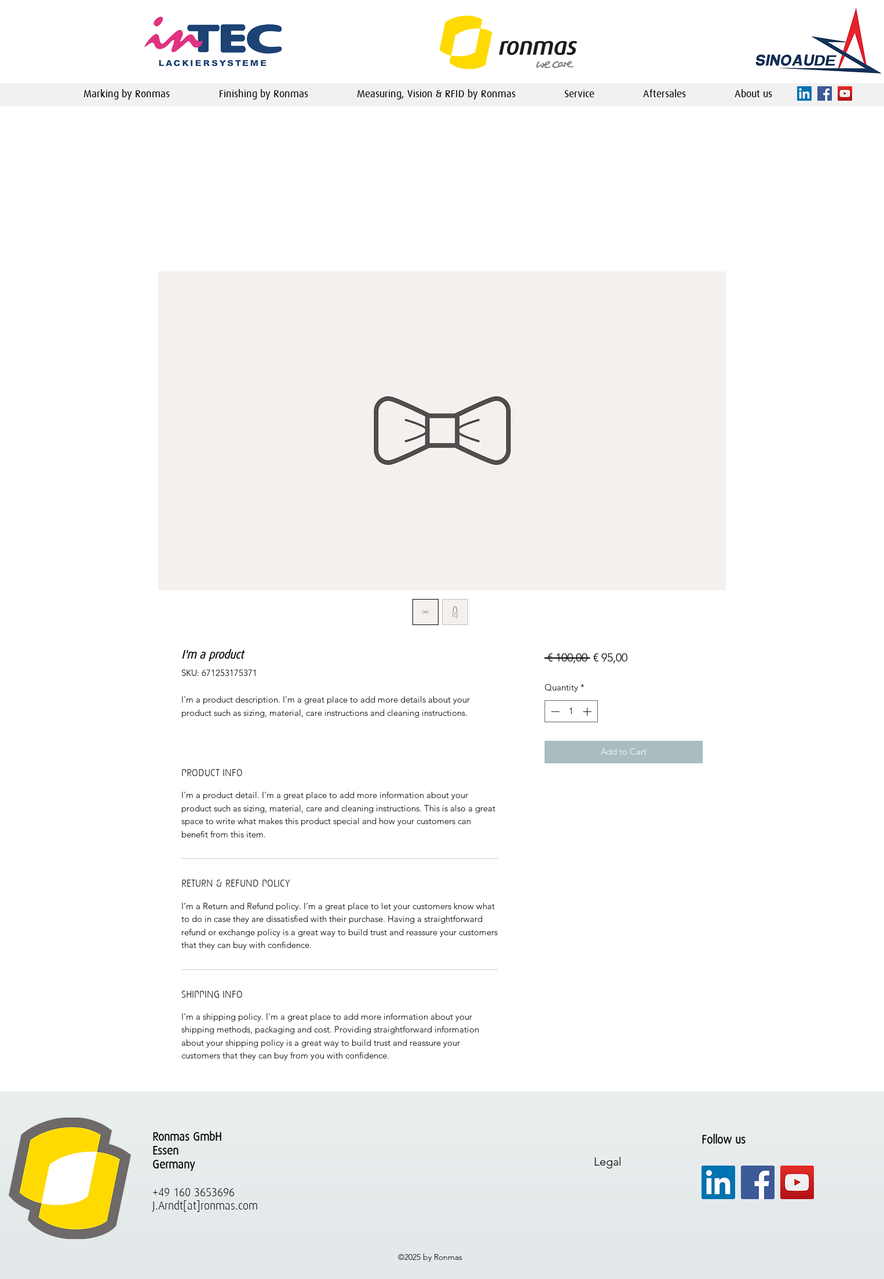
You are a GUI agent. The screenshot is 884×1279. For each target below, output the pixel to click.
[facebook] (824, 93)
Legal (608, 1161)
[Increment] (588, 711)
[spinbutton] (570, 711)
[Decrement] (554, 711)
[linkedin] (804, 93)
